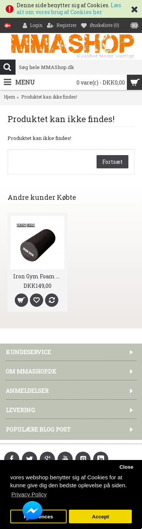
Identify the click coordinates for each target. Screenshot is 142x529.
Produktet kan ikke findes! (49, 97)
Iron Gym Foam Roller (38, 276)
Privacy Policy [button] (29, 494)
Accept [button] (100, 517)
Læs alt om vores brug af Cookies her (69, 9)
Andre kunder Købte (42, 197)
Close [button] (126, 467)
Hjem (9, 97)
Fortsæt (112, 161)
